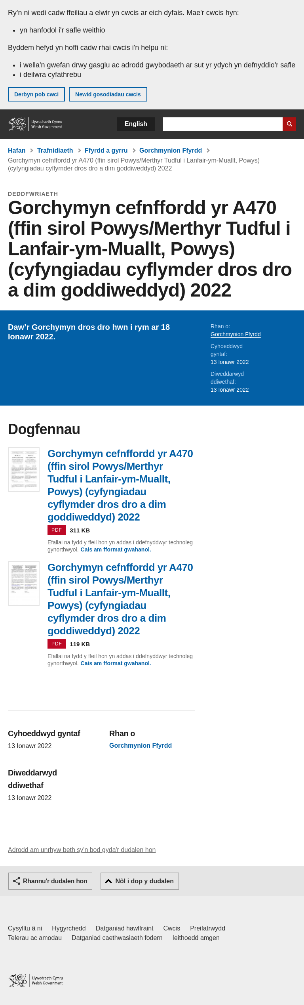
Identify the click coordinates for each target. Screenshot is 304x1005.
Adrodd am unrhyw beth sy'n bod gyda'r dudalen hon (82, 849)
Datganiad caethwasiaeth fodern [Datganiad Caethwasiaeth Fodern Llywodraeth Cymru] (117, 937)
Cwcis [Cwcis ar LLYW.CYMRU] (171, 928)
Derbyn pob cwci (36, 94)
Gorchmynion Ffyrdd (170, 150)
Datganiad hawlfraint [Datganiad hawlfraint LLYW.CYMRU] (125, 928)
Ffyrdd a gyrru (106, 150)
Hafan (16, 150)
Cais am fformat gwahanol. (116, 549)
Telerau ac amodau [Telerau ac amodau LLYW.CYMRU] (35, 937)
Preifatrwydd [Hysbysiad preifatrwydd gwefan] (207, 928)
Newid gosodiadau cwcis (108, 94)
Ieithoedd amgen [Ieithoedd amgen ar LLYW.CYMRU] (196, 937)
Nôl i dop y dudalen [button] (144, 881)
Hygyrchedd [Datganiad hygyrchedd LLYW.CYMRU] (69, 928)
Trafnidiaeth (55, 150)
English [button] (136, 124)
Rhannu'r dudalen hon (55, 881)
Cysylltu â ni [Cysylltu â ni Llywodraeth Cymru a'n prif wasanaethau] (25, 928)
